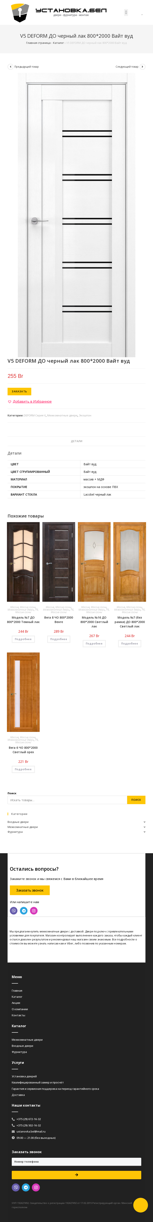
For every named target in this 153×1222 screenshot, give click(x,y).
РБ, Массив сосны (27, 611)
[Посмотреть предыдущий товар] (10, 67)
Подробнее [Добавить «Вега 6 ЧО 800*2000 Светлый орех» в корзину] (23, 769)
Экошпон (85, 415)
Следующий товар (127, 66)
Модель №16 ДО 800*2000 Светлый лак (94, 621)
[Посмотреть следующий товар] (142, 67)
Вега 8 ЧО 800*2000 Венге (58, 619)
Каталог (58, 43)
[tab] (76, 441)
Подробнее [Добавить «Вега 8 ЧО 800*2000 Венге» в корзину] (58, 639)
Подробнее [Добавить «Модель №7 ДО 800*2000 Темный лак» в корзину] (23, 639)
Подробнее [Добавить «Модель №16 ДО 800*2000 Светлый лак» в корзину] (94, 643)
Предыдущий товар (26, 66)
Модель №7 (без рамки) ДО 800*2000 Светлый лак (130, 621)
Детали (76, 441)
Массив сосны (28, 607)
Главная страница (38, 43)
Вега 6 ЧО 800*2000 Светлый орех (23, 750)
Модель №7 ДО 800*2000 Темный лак (23, 619)
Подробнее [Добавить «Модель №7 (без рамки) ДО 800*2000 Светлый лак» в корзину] (129, 643)
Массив (14, 607)
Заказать (19, 391)
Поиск (12, 793)
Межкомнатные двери (62, 415)
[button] (126, 12)
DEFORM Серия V (35, 415)
